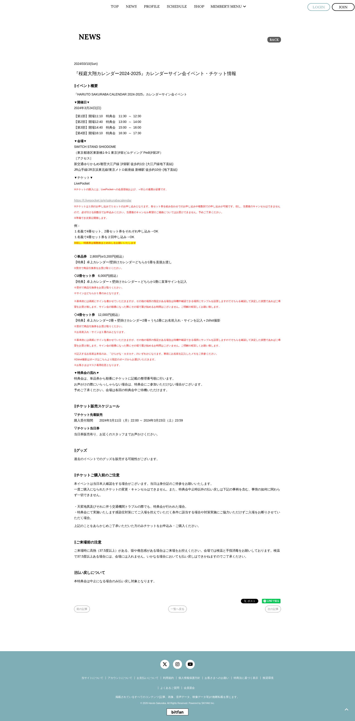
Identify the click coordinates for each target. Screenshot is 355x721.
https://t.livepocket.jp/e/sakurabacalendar (103, 200)
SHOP (199, 6)
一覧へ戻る (177, 609)
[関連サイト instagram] (177, 664)
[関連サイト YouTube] (190, 664)
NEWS (131, 6)
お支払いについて (147, 678)
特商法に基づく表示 (246, 678)
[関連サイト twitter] (164, 664)
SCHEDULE (177, 6)
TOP (115, 6)
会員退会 (189, 687)
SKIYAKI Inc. (208, 703)
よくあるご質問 (169, 687)
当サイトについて (92, 678)
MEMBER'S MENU (228, 6)
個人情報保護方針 (189, 678)
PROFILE (152, 6)
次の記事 (273, 609)
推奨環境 (268, 678)
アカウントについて (120, 678)
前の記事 (82, 609)
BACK (274, 40)
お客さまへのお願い (217, 678)
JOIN (343, 7)
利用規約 (168, 678)
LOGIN (319, 7)
